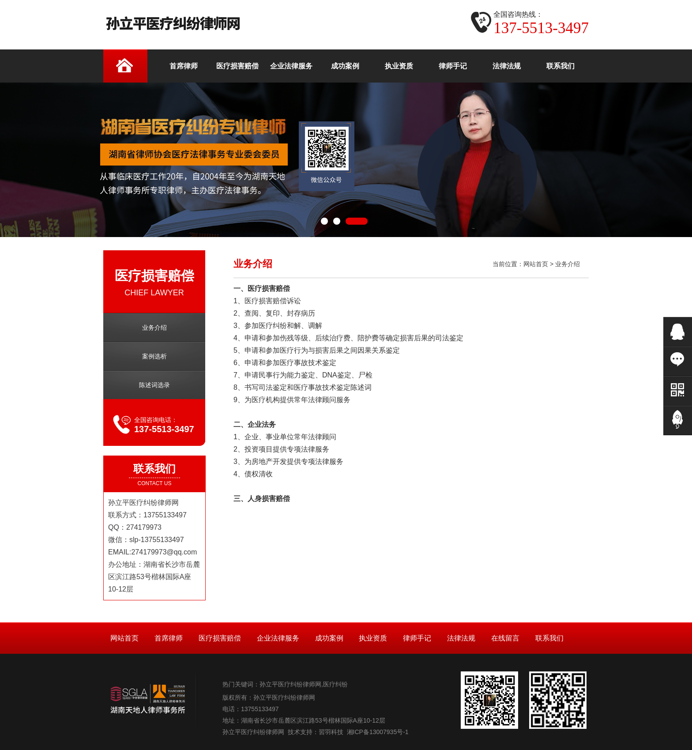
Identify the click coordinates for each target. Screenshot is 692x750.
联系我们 (549, 638)
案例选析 (154, 356)
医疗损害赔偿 (220, 638)
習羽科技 (331, 731)
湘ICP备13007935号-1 (378, 731)
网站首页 (535, 264)
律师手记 (417, 638)
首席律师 (168, 638)
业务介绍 (154, 327)
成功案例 (329, 638)
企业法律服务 (278, 638)
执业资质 (373, 638)
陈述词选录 (154, 384)
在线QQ (677, 331)
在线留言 (505, 638)
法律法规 (461, 638)
